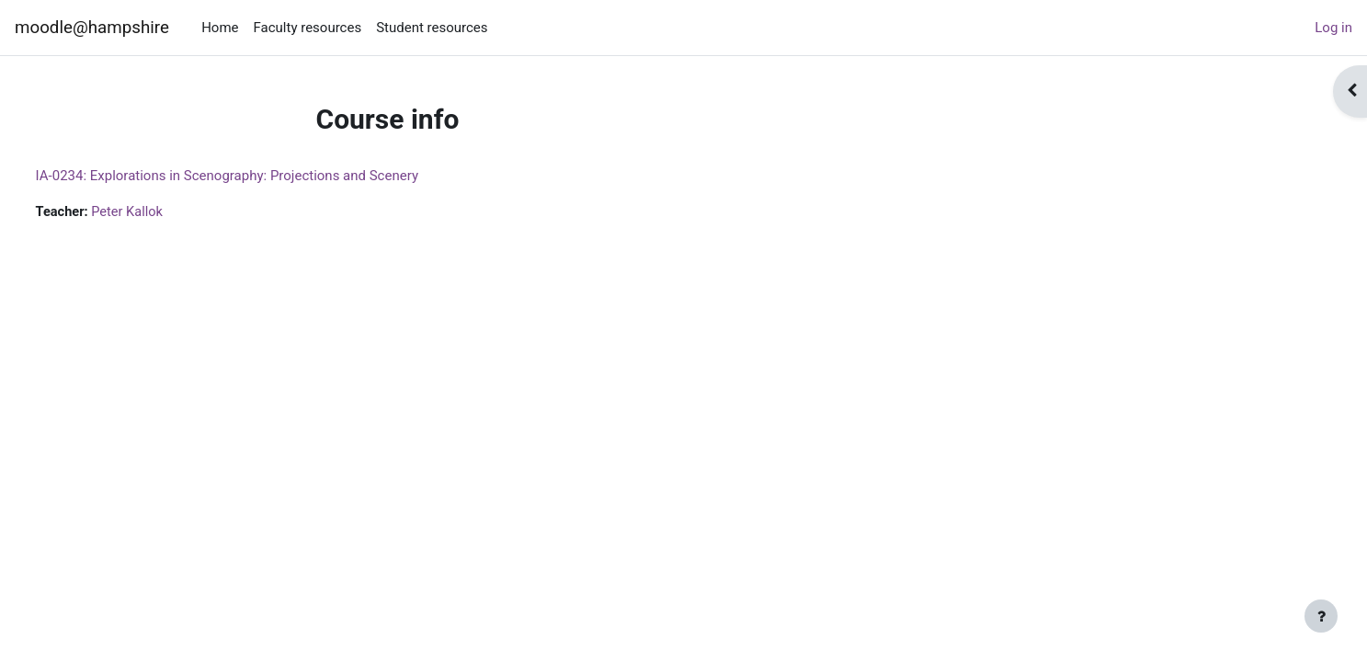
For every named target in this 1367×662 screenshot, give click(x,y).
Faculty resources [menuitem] (308, 27)
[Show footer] (1321, 616)
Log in (1333, 27)
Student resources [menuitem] (431, 27)
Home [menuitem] (219, 27)
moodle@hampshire (92, 27)
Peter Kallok (164, 212)
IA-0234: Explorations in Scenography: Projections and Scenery (261, 175)
